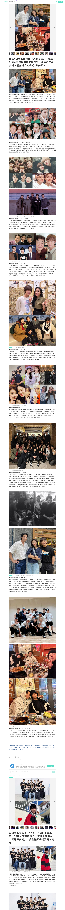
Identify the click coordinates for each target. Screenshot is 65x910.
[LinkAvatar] (12, 766)
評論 (53, 771)
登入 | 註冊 (61, 1)
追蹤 (50, 766)
